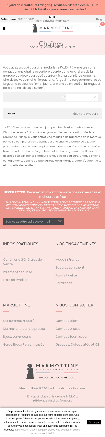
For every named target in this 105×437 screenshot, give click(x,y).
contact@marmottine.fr (52, 20)
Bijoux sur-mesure (17, 336)
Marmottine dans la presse (24, 328)
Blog (99, 19)
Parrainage (64, 283)
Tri (63, 97)
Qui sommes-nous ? (19, 320)
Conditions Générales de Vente (22, 262)
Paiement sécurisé (17, 272)
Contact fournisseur (72, 336)
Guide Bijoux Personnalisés (23, 344)
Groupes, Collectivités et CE (77, 344)
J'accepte (94, 422)
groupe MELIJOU (66, 396)
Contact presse (68, 328)
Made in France (68, 259)
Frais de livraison (15, 279)
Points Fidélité (66, 275)
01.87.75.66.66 (26, 19)
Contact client (67, 320)
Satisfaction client (70, 267)
